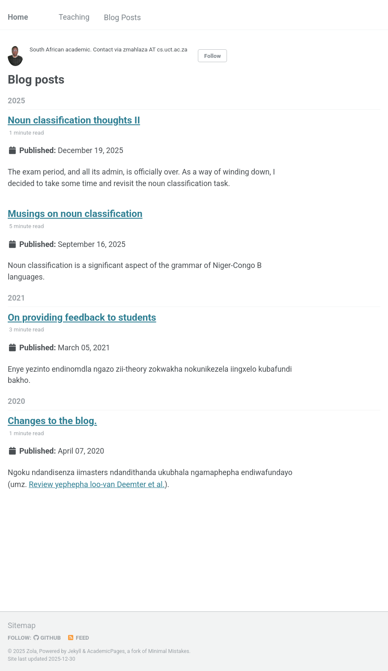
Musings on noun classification (75, 215)
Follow (215, 55)
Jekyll (74, 651)
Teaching (74, 17)
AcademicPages (106, 651)
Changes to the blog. (52, 424)
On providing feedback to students (82, 319)
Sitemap (22, 625)
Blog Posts (124, 17)
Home (18, 17)
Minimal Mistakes (170, 651)
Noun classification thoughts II (74, 120)
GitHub (48, 638)
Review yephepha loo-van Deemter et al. (151, 487)
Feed (79, 638)
